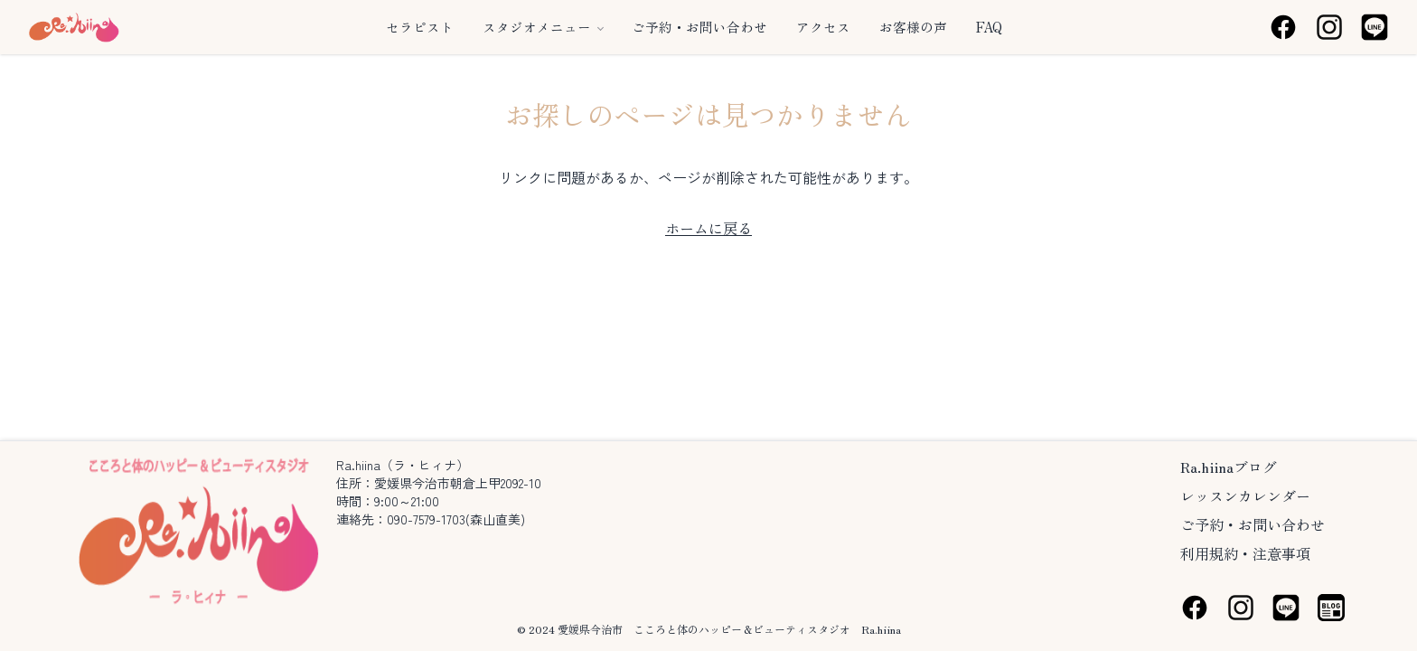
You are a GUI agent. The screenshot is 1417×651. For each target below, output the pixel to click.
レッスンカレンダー (1245, 495)
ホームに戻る (708, 228)
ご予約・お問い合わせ (699, 27)
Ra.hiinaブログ (1228, 466)
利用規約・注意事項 (1245, 553)
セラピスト (420, 27)
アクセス (823, 27)
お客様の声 (913, 27)
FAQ (989, 27)
